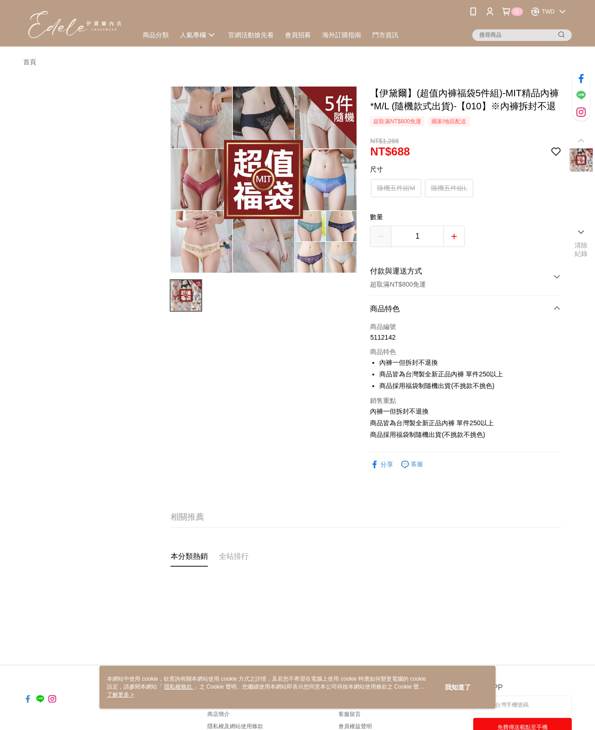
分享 (381, 464)
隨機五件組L (449, 188)
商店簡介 (218, 714)
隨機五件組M (396, 188)
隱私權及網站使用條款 (235, 726)
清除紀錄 (581, 249)
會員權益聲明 (355, 726)
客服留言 (349, 714)
